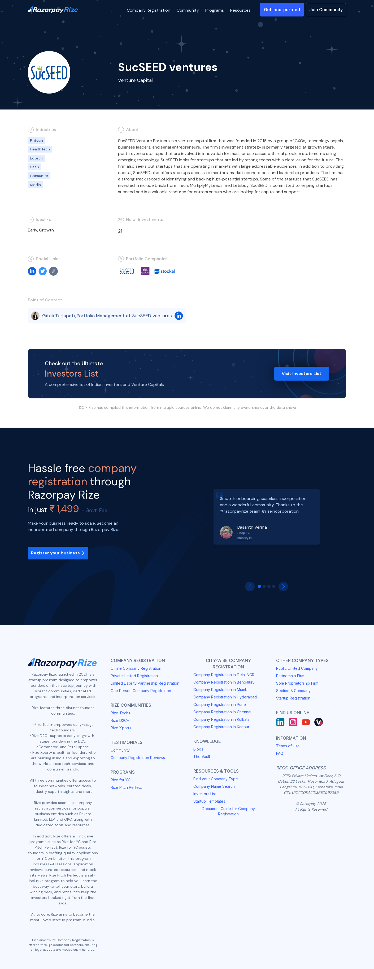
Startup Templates (209, 801)
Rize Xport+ (121, 728)
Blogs (198, 749)
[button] (148, 9)
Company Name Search (214, 786)
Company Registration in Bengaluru (224, 682)
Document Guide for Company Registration (228, 811)
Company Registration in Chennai (222, 712)
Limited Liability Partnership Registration (145, 683)
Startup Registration (293, 698)
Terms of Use (288, 746)
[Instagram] (293, 722)
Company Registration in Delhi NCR (223, 674)
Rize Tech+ (121, 713)
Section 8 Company (293, 690)
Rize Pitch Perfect (126, 787)
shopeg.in (244, 538)
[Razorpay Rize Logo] (53, 10)
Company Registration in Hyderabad (225, 697)
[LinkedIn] (280, 722)
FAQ (279, 753)
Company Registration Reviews (138, 757)
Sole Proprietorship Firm (297, 683)
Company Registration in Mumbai (221, 689)
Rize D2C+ (120, 720)
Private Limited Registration (134, 675)
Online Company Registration (136, 668)
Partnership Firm (290, 675)
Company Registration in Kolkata (221, 719)
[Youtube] (306, 722)
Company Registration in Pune (219, 704)
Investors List (204, 793)
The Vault (201, 756)
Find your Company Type (215, 779)
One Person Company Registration (141, 690)
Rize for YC (121, 780)
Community (120, 750)
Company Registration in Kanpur (221, 726)
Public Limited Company (297, 668)
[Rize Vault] (318, 722)
